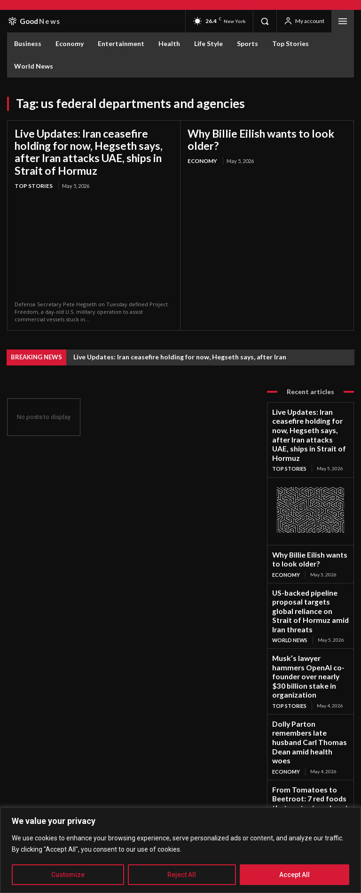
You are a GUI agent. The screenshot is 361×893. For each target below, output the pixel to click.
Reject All (181, 874)
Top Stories (32, 180)
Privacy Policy (88, 792)
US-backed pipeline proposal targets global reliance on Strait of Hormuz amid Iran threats (309, 564)
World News (289, 584)
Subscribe (173, 776)
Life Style (285, 712)
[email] (83, 776)
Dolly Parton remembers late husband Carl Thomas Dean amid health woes (309, 655)
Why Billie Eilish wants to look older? (265, 133)
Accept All (294, 874)
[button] (264, 21)
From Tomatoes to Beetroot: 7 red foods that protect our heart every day (310, 696)
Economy (201, 147)
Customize (68, 874)
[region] (180, 850)
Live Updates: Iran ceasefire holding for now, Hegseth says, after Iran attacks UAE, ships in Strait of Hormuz (90, 149)
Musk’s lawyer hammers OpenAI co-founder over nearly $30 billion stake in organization (304, 611)
